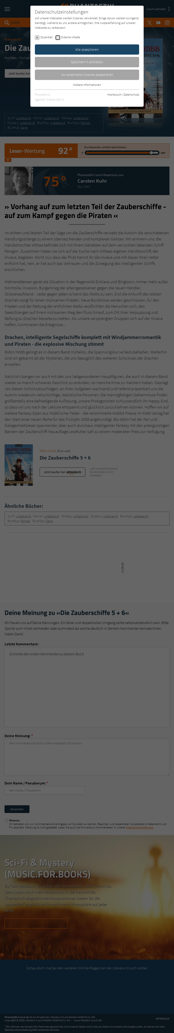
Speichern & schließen (87, 62)
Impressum (114, 94)
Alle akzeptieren (87, 49)
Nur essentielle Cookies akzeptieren (87, 74)
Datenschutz (131, 94)
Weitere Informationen (87, 85)
